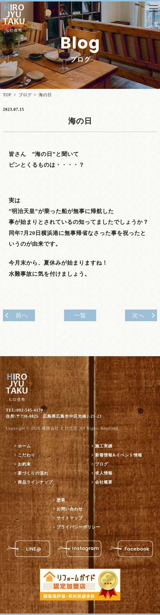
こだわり (26, 455)
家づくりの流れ (33, 473)
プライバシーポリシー (78, 527)
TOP (7, 95)
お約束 (24, 464)
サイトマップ (70, 518)
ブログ (25, 95)
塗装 (61, 500)
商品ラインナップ (35, 482)
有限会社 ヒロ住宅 (60, 428)
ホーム (24, 446)
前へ (22, 315)
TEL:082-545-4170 (24, 410)
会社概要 (103, 482)
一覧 (80, 315)
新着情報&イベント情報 (119, 455)
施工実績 (103, 446)
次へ (138, 315)
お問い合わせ (70, 509)
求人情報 (103, 473)
